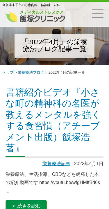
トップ (8, 72)
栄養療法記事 (56, 163)
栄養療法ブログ (31, 72)
